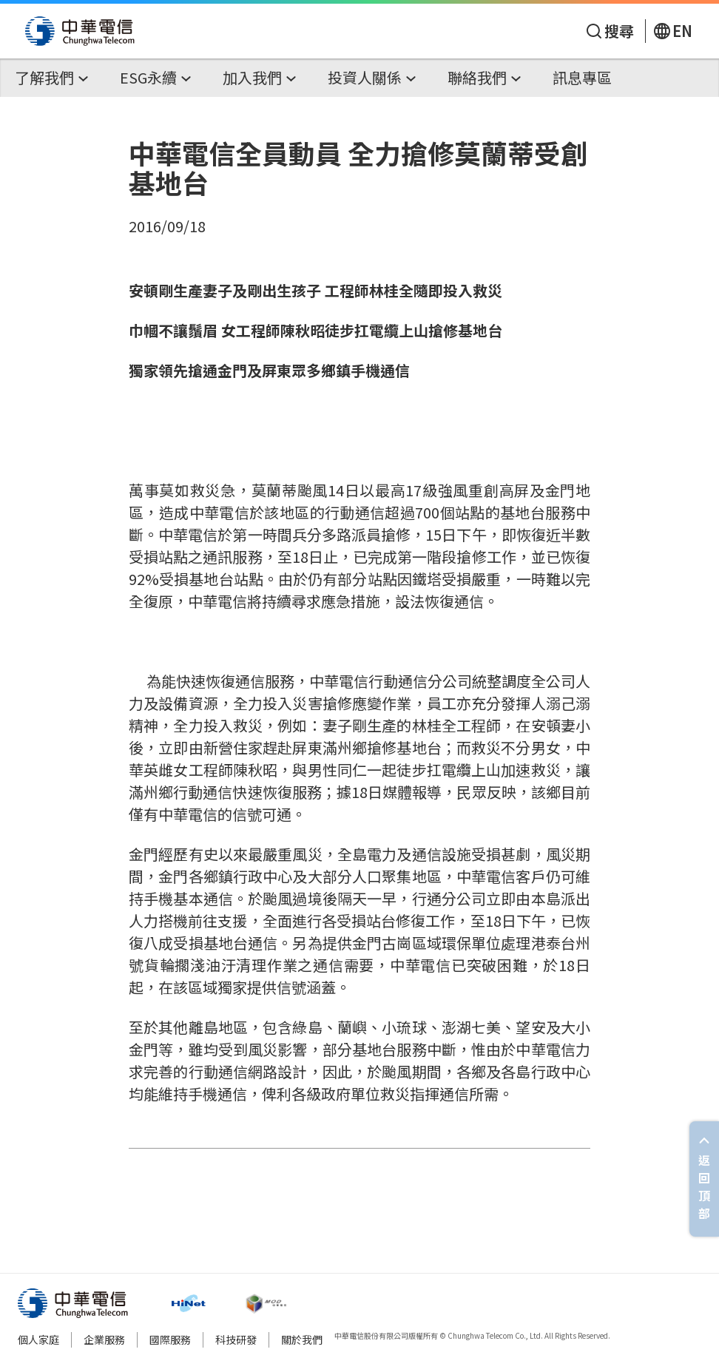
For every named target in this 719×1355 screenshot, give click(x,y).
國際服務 (170, 1339)
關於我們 (302, 1339)
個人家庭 (38, 1339)
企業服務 (104, 1339)
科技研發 (236, 1339)
